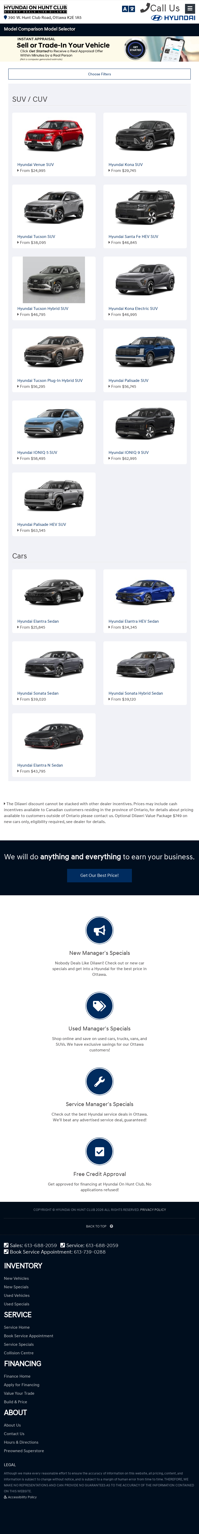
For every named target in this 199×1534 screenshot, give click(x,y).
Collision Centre (19, 1353)
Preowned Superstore (24, 1450)
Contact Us (14, 1433)
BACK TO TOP (99, 1226)
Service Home (17, 1327)
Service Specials (19, 1344)
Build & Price (15, 1402)
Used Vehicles (17, 1295)
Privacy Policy (153, 1210)
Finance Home (17, 1376)
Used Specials (16, 1304)
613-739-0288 (90, 1252)
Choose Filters (99, 74)
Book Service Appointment (28, 1336)
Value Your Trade (19, 1393)
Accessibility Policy (20, 1497)
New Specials (16, 1287)
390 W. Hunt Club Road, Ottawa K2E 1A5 (42, 17)
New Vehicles (16, 1278)
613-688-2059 (40, 1246)
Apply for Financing (21, 1384)
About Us (12, 1425)
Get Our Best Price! (99, 875)
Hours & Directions (21, 1442)
